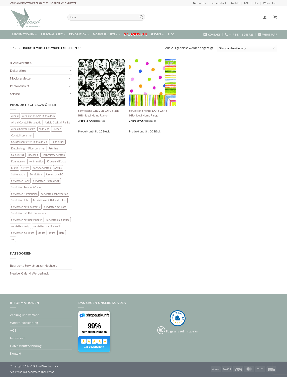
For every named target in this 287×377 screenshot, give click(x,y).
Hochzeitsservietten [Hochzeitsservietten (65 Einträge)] (53, 154)
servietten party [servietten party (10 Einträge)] (20, 226)
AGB (13, 330)
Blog (256, 3)
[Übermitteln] (141, 17)
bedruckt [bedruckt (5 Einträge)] (44, 128)
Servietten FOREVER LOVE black (98, 110)
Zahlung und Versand (24, 315)
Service (157, 34)
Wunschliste (270, 3)
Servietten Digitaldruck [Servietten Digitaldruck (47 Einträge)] (46, 180)
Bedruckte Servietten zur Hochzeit (33, 265)
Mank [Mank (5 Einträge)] (14, 167)
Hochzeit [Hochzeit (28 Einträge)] (33, 154)
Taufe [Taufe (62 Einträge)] (52, 232)
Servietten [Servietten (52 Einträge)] (36, 174)
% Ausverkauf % (135, 34)
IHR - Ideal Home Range (92, 115)
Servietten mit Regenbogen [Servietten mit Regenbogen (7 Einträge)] (26, 219)
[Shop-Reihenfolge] (247, 48)
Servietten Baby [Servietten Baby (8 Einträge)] (20, 180)
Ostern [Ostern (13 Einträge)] (25, 167)
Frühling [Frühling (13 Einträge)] (53, 148)
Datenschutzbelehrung (25, 346)
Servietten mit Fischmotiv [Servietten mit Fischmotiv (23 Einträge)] (25, 206)
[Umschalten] (70, 70)
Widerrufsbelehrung (24, 322)
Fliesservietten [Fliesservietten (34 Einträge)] (36, 148)
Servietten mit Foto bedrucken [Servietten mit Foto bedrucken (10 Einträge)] (28, 213)
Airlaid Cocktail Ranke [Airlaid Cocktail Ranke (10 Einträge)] (57, 122)
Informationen (24, 34)
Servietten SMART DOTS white (148, 110)
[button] (265, 17)
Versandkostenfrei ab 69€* (29, 3)
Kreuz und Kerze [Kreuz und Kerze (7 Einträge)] (56, 161)
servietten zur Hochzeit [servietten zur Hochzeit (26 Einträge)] (46, 226)
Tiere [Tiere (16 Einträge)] (62, 232)
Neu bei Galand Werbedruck (29, 273)
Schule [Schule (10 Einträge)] (58, 167)
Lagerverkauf (218, 3)
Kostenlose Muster (63, 3)
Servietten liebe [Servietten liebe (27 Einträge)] (20, 200)
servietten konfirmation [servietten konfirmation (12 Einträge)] (54, 193)
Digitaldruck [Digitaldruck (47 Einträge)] (57, 141)
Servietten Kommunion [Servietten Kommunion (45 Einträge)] (24, 193)
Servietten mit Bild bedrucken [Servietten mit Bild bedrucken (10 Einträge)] (49, 200)
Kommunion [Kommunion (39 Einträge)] (18, 161)
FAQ (246, 3)
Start (14, 48)
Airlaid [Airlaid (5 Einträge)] (15, 115)
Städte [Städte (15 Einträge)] (41, 232)
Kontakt (235, 3)
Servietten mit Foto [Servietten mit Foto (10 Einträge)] (55, 206)
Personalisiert (53, 34)
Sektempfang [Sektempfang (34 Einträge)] (18, 174)
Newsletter (199, 3)
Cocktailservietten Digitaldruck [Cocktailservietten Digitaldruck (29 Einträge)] (29, 141)
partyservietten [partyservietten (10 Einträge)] (42, 167)
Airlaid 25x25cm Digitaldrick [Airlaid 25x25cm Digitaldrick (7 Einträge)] (38, 115)
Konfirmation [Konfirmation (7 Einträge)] (36, 161)
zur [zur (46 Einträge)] (13, 239)
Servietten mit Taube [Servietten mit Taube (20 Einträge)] (58, 219)
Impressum (17, 338)
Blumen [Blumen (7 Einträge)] (56, 128)
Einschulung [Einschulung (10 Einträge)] (18, 148)
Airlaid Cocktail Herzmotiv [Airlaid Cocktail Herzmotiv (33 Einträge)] (26, 122)
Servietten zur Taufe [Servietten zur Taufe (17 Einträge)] (22, 232)
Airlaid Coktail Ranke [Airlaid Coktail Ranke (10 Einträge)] (23, 128)
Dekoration (79, 34)
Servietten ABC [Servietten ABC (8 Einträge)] (54, 174)
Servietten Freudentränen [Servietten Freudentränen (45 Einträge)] (26, 187)
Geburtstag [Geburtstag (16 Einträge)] (17, 154)
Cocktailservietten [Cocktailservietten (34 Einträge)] (21, 135)
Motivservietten (106, 34)
